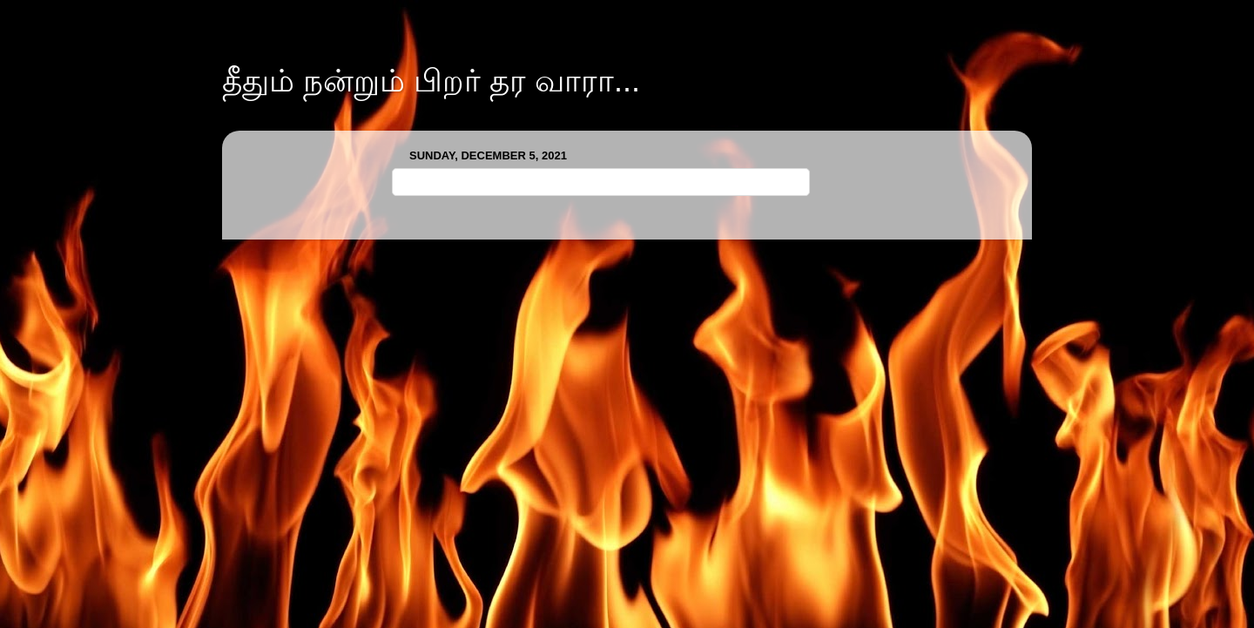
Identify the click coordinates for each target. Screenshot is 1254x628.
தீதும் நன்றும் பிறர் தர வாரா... (431, 80)
